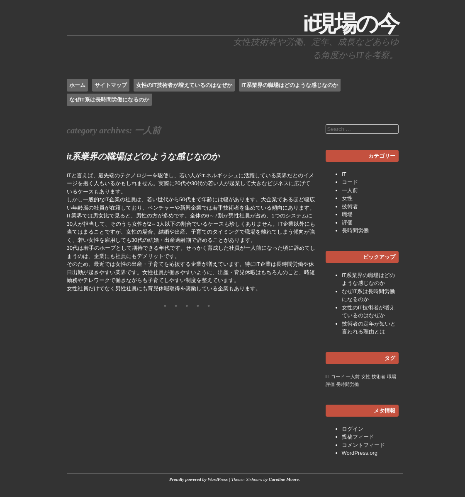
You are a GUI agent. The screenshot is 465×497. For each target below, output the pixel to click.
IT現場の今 (351, 23)
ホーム (77, 85)
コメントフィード (363, 445)
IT (344, 174)
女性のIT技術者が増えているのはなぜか (184, 85)
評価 (347, 223)
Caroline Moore (284, 479)
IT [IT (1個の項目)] (327, 376)
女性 (347, 198)
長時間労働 (355, 230)
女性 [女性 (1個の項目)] (365, 376)
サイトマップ (111, 85)
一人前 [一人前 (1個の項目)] (353, 376)
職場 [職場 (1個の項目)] (391, 376)
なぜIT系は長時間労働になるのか (109, 100)
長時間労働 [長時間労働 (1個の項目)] (347, 384)
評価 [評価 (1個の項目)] (330, 384)
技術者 (350, 206)
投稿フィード (358, 437)
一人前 (350, 190)
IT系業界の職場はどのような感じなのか (289, 85)
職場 (347, 214)
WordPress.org (359, 453)
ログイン (352, 429)
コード (350, 182)
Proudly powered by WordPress (198, 479)
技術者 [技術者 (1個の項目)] (378, 376)
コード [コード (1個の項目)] (338, 376)
